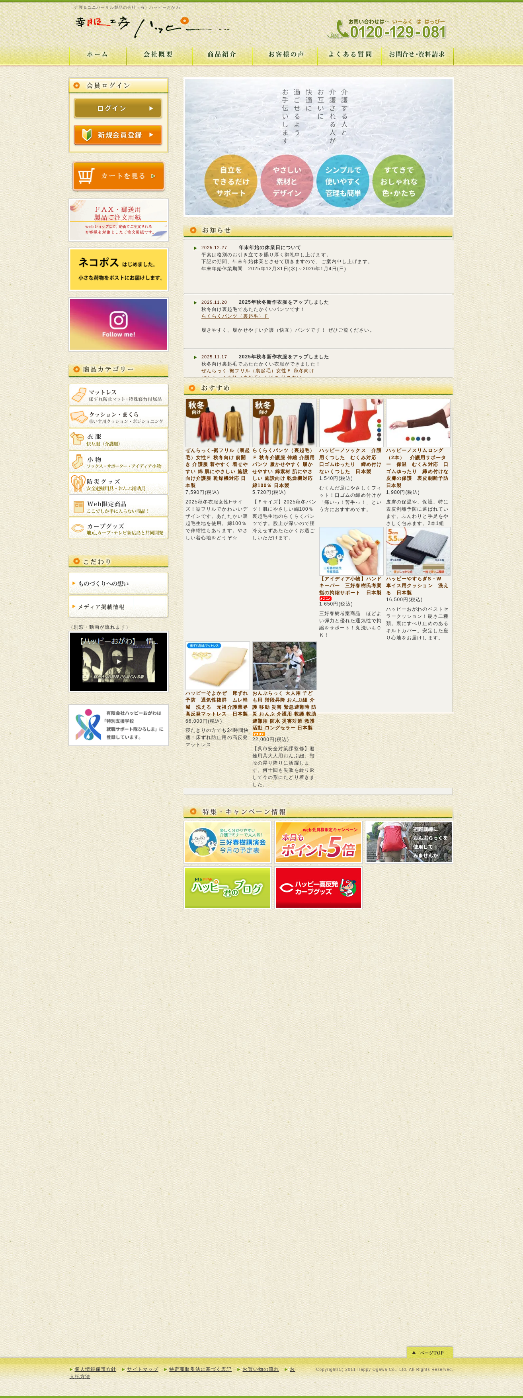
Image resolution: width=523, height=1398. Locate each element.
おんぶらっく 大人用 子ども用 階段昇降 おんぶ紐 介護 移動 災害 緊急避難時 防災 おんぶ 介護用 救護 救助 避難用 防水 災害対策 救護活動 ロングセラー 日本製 (284, 712)
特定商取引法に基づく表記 (200, 1369)
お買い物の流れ (260, 1369)
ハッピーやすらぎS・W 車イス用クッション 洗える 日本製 (417, 586)
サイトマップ (142, 1369)
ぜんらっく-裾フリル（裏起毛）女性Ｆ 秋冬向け (257, 371)
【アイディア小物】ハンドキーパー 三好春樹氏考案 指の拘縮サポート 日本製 (353, 588)
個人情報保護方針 (96, 1369)
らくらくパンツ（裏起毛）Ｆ (235, 316)
